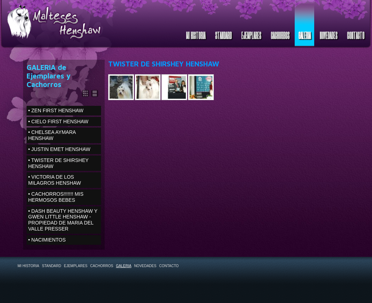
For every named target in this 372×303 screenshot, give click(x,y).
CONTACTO (355, 35)
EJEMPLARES (251, 35)
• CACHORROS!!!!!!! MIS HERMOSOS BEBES (56, 197)
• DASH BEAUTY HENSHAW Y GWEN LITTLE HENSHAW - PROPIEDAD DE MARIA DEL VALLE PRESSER (63, 220)
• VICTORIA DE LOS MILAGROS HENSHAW (54, 180)
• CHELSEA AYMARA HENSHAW (52, 135)
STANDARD (223, 35)
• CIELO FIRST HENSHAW (58, 121)
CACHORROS (280, 35)
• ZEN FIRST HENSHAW (56, 110)
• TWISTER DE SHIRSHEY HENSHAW (58, 163)
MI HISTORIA (195, 35)
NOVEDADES (328, 35)
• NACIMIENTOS (47, 240)
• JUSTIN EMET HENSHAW (59, 149)
